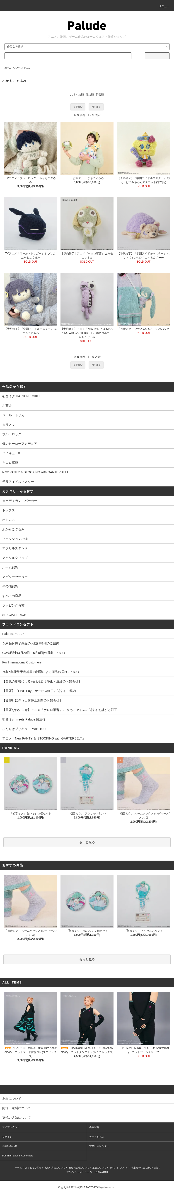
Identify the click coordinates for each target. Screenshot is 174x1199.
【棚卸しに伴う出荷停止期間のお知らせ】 (32, 700)
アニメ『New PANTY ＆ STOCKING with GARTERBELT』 (43, 738)
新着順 (100, 94)
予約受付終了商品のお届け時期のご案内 (30, 643)
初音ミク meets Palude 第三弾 (24, 719)
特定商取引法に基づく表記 (144, 1167)
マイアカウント (11, 1127)
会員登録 (94, 1127)
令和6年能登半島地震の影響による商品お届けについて (41, 672)
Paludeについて (13, 634)
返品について (99, 1167)
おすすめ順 (77, 94)
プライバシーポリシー (77, 1172)
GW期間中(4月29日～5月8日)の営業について (34, 653)
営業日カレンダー (99, 1146)
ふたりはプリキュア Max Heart (24, 729)
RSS (97, 1172)
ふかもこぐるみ (22, 68)
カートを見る (96, 1136)
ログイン (7, 1136)
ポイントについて (119, 1167)
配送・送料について (79, 1167)
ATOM (105, 1172)
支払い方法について (55, 1167)
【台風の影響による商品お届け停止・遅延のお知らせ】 (42, 681)
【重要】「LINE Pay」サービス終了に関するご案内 (39, 691)
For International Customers (22, 662)
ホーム (8, 68)
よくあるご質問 (33, 1167)
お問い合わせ (9, 1146)
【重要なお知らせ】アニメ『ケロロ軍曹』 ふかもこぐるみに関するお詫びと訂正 (59, 710)
